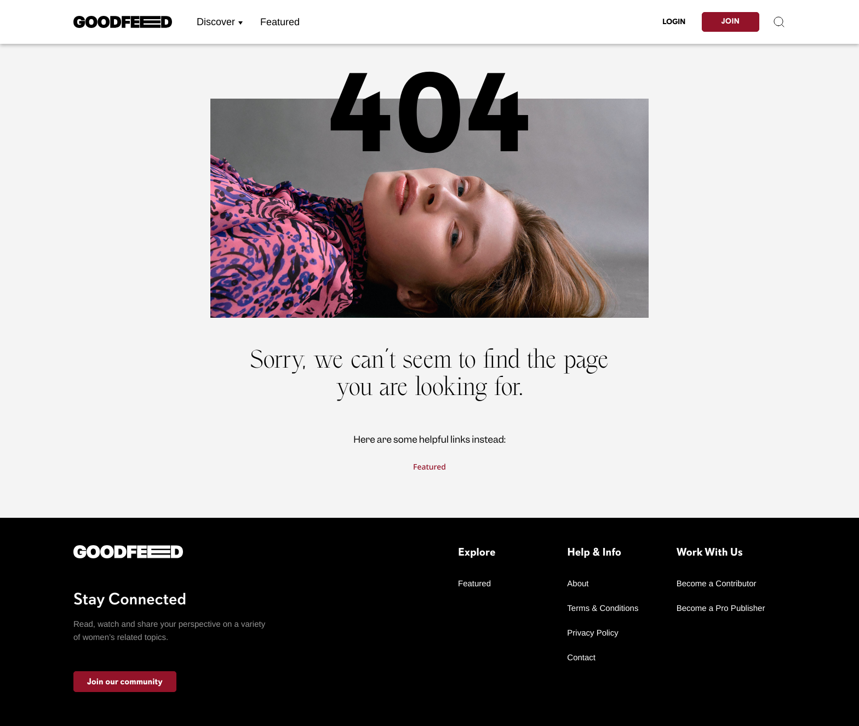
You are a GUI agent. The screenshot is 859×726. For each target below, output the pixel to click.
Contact (581, 657)
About (577, 583)
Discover (216, 21)
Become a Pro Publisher (721, 608)
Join (730, 21)
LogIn (673, 21)
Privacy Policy (592, 633)
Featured (280, 21)
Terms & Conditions (602, 608)
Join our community (125, 681)
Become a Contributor (717, 583)
